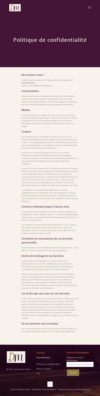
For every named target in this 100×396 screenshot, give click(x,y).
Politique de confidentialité (48, 364)
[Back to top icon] (50, 384)
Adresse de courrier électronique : (80, 362)
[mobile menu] (89, 7)
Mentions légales (43, 369)
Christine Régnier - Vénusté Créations (58, 389)
